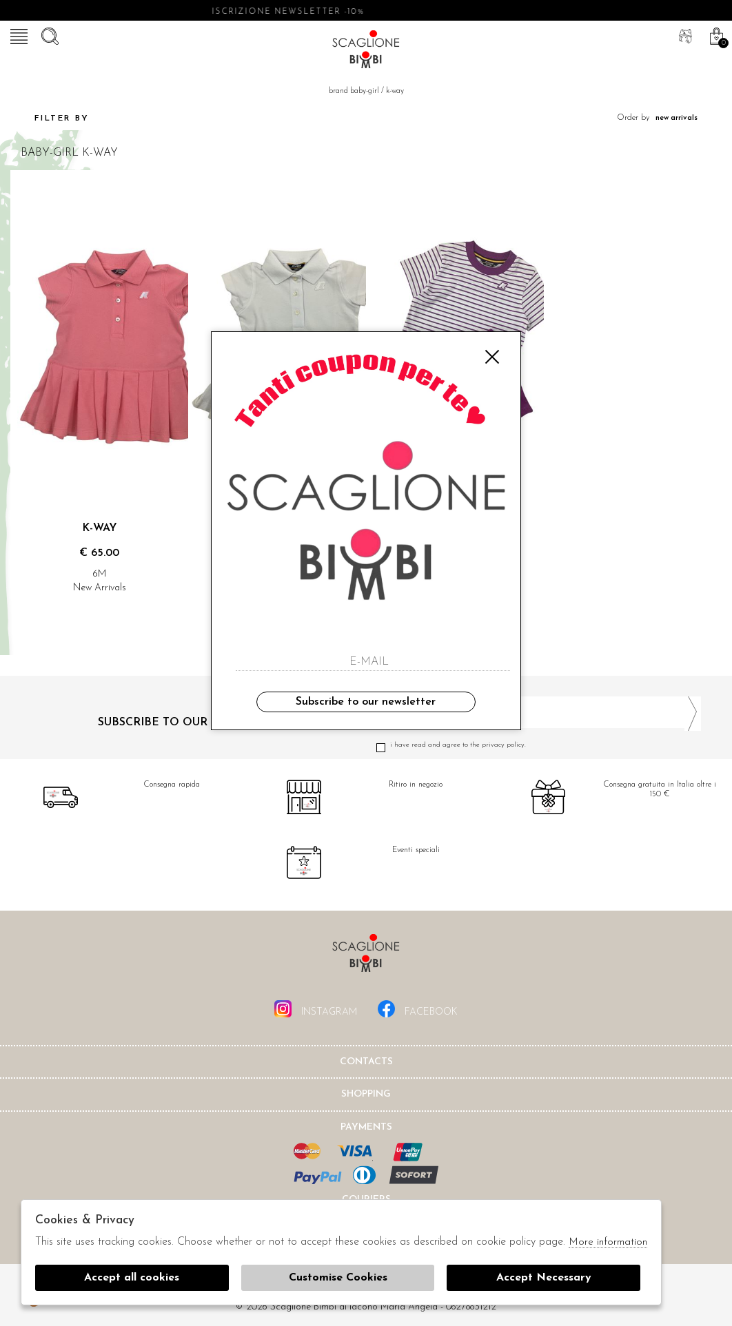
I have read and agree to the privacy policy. (538, 745)
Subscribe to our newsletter (366, 701)
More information (608, 1242)
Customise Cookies (338, 1277)
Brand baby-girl (354, 91)
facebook (418, 1008)
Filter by (50, 118)
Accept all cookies (131, 1277)
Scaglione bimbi (366, 52)
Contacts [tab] (366, 1062)
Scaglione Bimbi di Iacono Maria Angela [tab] (366, 957)
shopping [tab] (366, 1094)
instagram (315, 1008)
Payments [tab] (366, 1127)
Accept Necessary (543, 1277)
